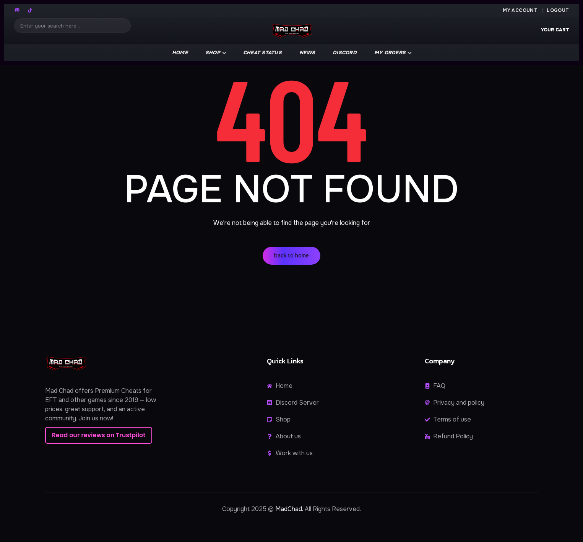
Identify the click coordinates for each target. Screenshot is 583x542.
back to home (291, 255)
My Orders (390, 52)
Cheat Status (262, 52)
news (307, 52)
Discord (345, 52)
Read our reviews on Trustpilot (99, 435)
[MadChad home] (291, 30)
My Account (520, 10)
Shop (212, 52)
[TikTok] (29, 10)
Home (180, 52)
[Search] (72, 25)
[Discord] (17, 10)
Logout (558, 10)
